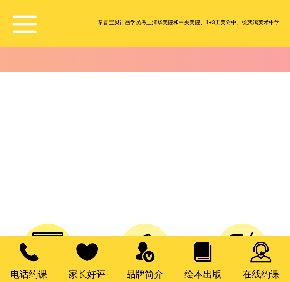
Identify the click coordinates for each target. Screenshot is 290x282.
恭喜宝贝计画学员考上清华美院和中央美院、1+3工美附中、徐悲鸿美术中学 (189, 22)
